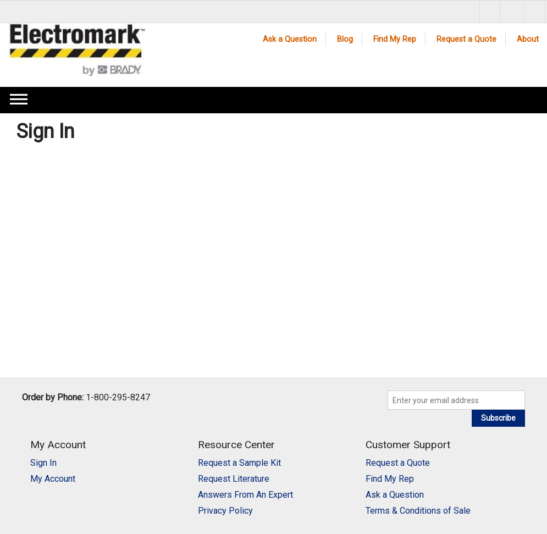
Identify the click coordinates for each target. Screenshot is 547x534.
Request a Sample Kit (239, 463)
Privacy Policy (225, 510)
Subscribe (498, 418)
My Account (52, 479)
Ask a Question (290, 39)
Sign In (43, 463)
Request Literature (233, 479)
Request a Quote (466, 39)
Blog (345, 39)
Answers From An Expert (245, 494)
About (528, 39)
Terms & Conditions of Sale (418, 510)
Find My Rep (394, 39)
